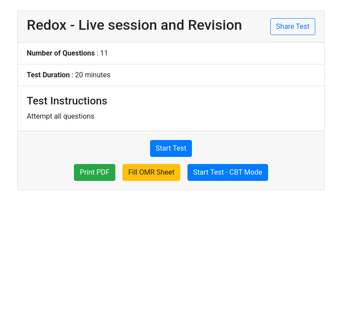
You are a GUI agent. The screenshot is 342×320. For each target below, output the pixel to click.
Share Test (292, 26)
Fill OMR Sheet (151, 172)
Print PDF (95, 172)
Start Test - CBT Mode (227, 172)
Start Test (171, 148)
